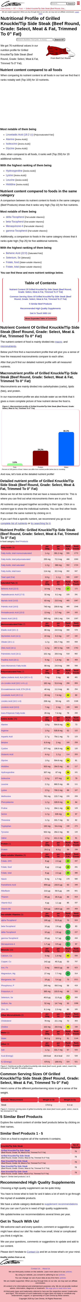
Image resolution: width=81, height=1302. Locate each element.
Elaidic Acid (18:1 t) (9, 630)
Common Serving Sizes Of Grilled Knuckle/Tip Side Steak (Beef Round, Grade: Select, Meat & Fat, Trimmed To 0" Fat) (40, 297)
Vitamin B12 (6, 903)
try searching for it (40, 523)
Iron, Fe (4, 967)
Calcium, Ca (6, 956)
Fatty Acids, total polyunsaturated (15, 559)
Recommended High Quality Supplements (40, 308)
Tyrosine (5, 832)
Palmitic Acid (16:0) (9, 606)
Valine (4, 838)
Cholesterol (6, 1021)
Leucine (10, 179)
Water (3, 1038)
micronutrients (8, 346)
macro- (59, 341)
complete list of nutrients (14, 523)
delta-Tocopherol (15, 217)
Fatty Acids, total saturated (12, 565)
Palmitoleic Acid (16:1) (11, 654)
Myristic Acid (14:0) (9, 600)
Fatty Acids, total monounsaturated (16, 553)
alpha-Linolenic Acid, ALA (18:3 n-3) (17, 677)
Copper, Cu (6, 961)
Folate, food (12, 262)
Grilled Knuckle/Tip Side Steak (15, 1150)
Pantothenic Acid (8, 885)
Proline (4, 808)
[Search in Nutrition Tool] (35, 39)
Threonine (5, 820)
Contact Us (33, 1251)
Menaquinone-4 (14, 226)
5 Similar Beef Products (40, 304)
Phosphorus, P (7, 985)
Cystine (4, 748)
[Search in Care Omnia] (59, 3)
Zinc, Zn (4, 1009)
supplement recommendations (61, 1204)
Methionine (6, 796)
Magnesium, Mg (8, 973)
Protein (4, 849)
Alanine (10, 139)
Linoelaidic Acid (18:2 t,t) (19, 134)
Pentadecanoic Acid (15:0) (12, 612)
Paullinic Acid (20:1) (10, 660)
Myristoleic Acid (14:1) (10, 636)
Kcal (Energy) (7, 1056)
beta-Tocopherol (15, 221)
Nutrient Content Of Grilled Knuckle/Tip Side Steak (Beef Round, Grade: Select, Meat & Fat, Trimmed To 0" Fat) (40, 290)
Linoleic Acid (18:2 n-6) (11, 701)
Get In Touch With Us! (40, 313)
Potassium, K (7, 991)
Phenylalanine (7, 802)
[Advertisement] (40, 105)
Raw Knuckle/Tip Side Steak (14, 1161)
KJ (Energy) (6, 1062)
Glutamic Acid (7, 754)
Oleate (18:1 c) (7, 642)
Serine (4, 814)
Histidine (10, 184)
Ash (3, 1050)
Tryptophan (6, 826)
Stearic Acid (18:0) (9, 618)
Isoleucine (11, 143)
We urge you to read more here (58, 1288)
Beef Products (22, 541)
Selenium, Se (13, 257)
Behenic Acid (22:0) (16, 253)
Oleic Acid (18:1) (8, 648)
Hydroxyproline (14, 170)
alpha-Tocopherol (8, 920)
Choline (4, 1027)
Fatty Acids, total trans (11, 571)
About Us (46, 1269)
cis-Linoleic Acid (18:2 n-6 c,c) (14, 683)
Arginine (4, 730)
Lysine (9, 175)
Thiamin (4, 897)
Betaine (4, 742)
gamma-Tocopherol (16, 230)
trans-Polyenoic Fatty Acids (13, 713)
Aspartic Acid (7, 736)
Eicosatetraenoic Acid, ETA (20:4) (16, 689)
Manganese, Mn (8, 979)
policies (69, 1272)
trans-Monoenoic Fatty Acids (13, 666)
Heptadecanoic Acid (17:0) (12, 594)
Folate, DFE (6, 861)
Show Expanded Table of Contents (40, 318)
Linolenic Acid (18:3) (10, 707)
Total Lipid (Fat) (8, 577)
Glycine (10, 148)
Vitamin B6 (6, 909)
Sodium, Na (6, 1003)
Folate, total (12, 266)
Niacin (4, 879)
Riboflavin (5, 891)
